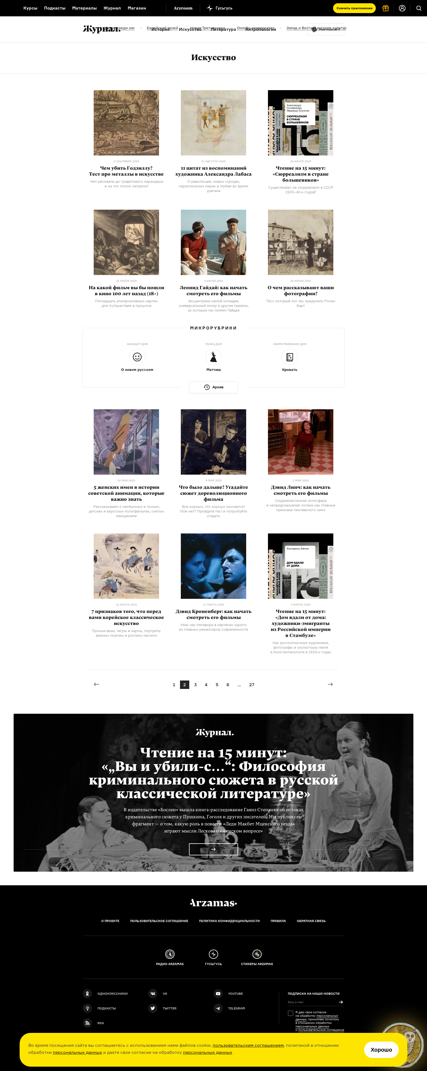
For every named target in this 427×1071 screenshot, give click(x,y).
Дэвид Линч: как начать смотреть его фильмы (300, 490)
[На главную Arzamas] (8, 8)
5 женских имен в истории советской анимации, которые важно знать (126, 493)
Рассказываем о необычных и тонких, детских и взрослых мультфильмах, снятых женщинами (126, 511)
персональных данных (77, 1052)
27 (251, 684)
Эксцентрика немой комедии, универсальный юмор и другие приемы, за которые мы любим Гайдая (214, 305)
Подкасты (54, 8)
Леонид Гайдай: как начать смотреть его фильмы (213, 291)
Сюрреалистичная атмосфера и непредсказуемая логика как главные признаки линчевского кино (300, 505)
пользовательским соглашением (248, 1045)
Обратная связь (311, 921)
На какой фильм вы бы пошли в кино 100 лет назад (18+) (126, 291)
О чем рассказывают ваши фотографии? (301, 291)
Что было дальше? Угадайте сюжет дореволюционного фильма (213, 493)
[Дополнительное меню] (156, 8)
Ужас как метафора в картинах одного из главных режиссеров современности (213, 627)
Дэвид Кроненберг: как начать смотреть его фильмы (213, 614)
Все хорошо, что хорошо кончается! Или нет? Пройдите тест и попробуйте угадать (213, 511)
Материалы (84, 8)
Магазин (137, 8)
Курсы (30, 8)
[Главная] (213, 903)
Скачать (355, 8)
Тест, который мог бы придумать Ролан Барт (300, 303)
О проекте (110, 921)
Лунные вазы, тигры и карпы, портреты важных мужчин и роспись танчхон (126, 632)
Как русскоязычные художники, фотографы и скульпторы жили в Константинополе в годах (300, 647)
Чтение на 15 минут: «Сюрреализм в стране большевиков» (301, 174)
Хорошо (381, 1050)
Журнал (112, 8)
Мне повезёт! (329, 29)
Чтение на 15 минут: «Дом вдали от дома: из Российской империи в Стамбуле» (301, 623)
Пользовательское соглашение (159, 921)
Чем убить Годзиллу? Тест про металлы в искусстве (126, 171)
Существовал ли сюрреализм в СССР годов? (300, 189)
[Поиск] (418, 8)
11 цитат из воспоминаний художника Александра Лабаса (213, 171)
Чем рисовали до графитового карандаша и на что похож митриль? (126, 183)
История (160, 29)
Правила (278, 921)
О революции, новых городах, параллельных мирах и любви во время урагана (213, 186)
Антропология (260, 29)
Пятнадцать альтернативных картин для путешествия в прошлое (126, 303)
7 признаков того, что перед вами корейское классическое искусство (126, 617)
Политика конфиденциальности (229, 921)
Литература (223, 29)
